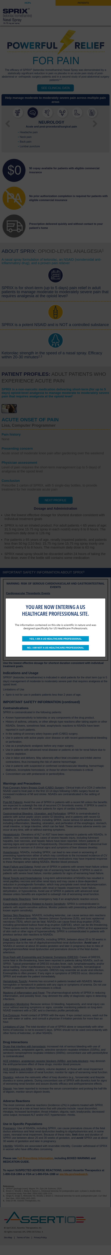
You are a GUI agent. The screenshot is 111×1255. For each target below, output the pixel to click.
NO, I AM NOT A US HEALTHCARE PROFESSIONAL (55, 647)
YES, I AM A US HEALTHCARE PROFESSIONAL (55, 638)
